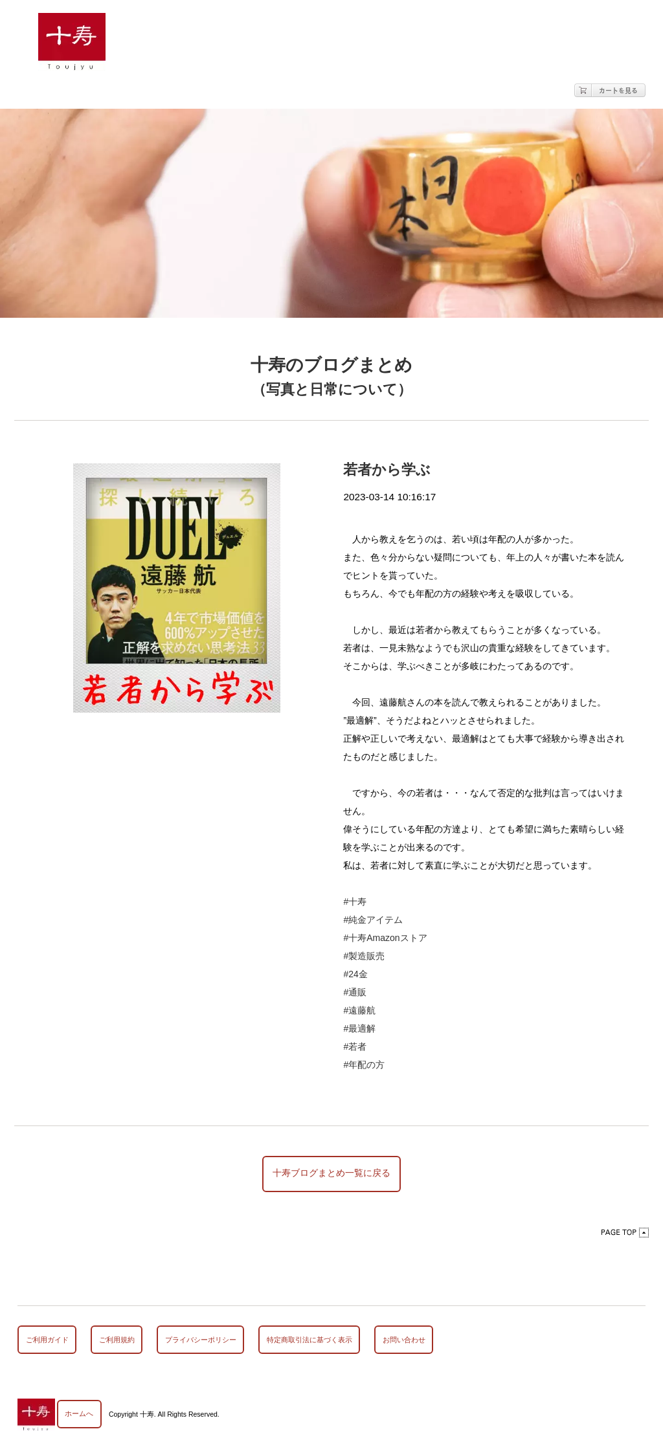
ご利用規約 (117, 1340)
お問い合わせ (404, 1340)
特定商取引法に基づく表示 (309, 1340)
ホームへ (79, 1415)
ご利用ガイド (47, 1340)
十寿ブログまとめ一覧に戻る (331, 1174)
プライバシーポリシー (200, 1340)
